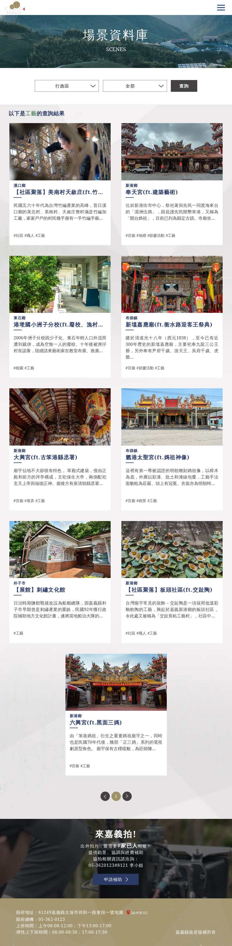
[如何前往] (139, 912)
